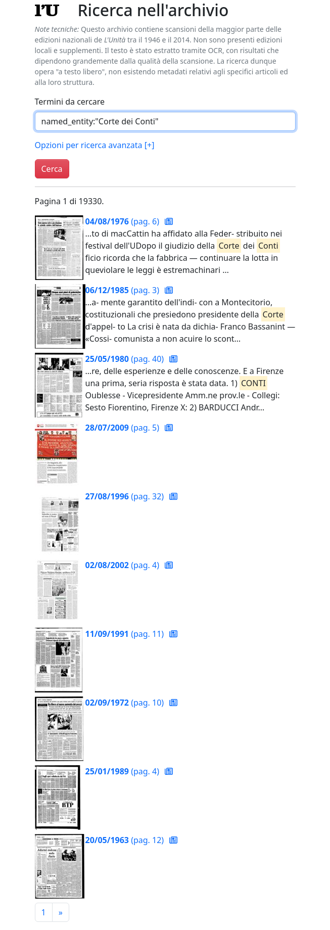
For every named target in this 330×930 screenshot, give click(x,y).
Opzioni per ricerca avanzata (95, 145)
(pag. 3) (123, 290)
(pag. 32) (125, 496)
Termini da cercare (70, 101)
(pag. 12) (125, 840)
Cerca (52, 168)
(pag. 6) (123, 221)
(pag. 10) (125, 702)
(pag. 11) (125, 633)
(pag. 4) (123, 565)
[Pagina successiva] (60, 912)
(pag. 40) (125, 358)
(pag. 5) (123, 427)
